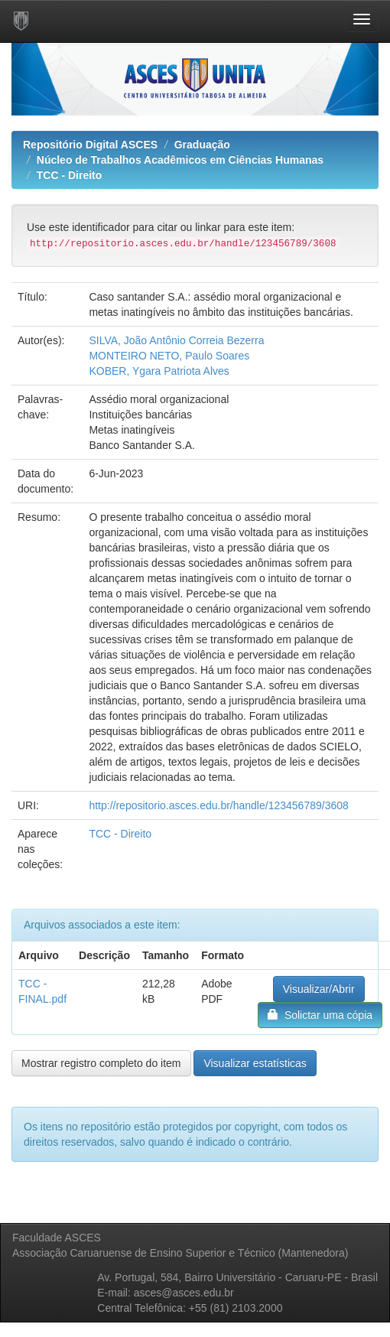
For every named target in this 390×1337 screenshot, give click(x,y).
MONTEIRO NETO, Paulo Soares (169, 356)
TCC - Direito (69, 175)
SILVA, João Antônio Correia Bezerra (176, 340)
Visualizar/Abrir (319, 989)
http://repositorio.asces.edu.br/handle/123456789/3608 (218, 805)
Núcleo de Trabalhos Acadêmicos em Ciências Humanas (180, 160)
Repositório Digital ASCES (90, 144)
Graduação (202, 144)
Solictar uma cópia (320, 1014)
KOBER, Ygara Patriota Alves (159, 371)
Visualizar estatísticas (254, 1063)
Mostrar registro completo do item (101, 1063)
